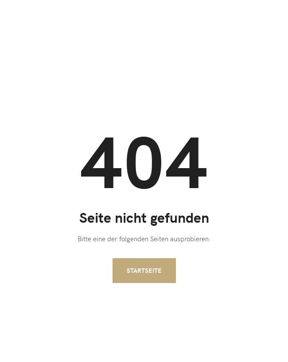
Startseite (144, 270)
